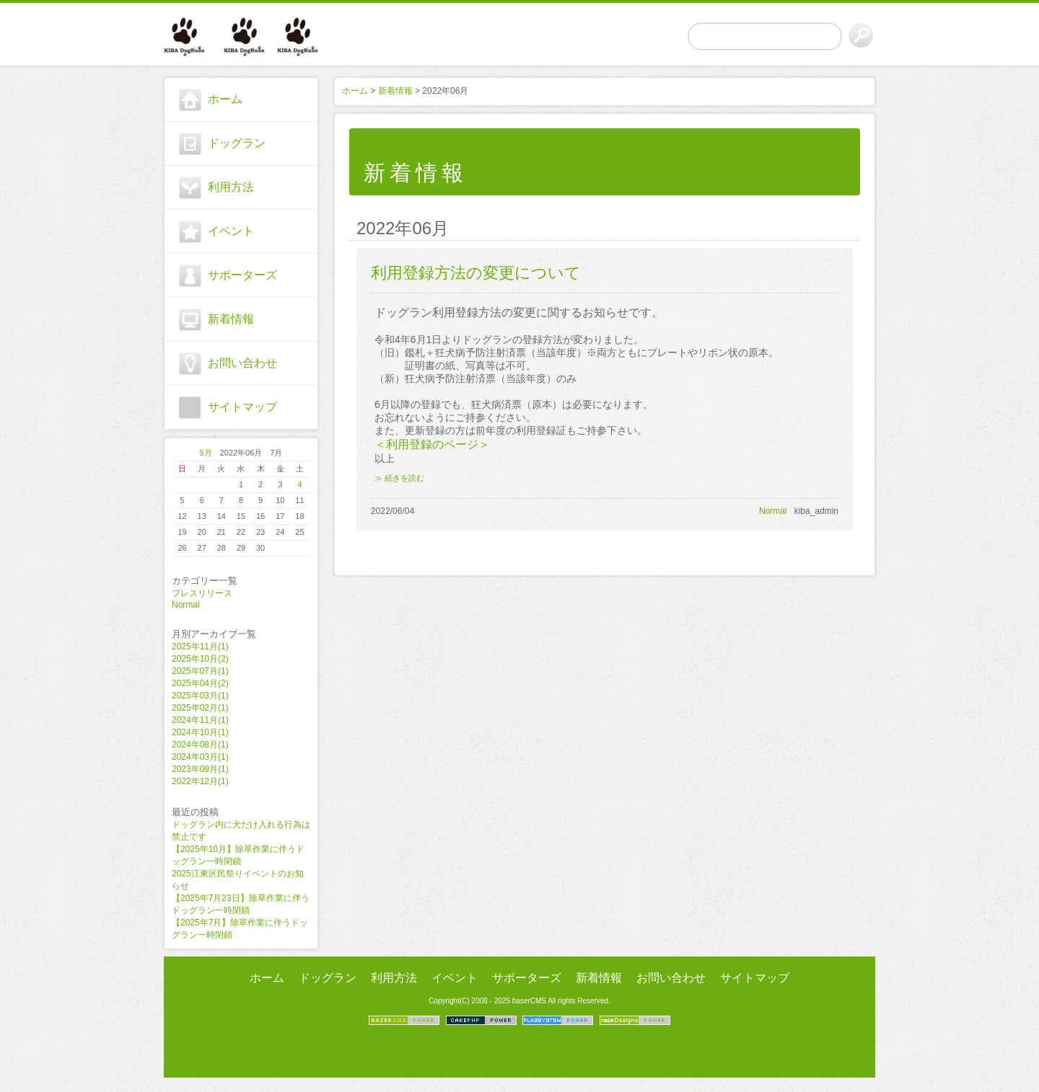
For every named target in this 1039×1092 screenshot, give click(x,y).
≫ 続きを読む (399, 478)
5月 (206, 452)
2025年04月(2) (200, 683)
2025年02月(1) (200, 708)
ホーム (225, 99)
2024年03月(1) (200, 757)
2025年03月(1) (200, 696)
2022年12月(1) (200, 781)
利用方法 (231, 187)
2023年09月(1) (200, 769)
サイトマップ (242, 407)
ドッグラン (237, 143)
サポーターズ (242, 275)
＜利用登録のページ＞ (432, 444)
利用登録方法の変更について (476, 273)
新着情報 (231, 319)
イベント (231, 231)
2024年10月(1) (200, 732)
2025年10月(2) (200, 659)
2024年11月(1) (200, 720)
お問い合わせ (242, 363)
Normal (186, 605)
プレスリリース (202, 593)
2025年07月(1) (200, 671)
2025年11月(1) (200, 647)
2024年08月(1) (200, 745)
